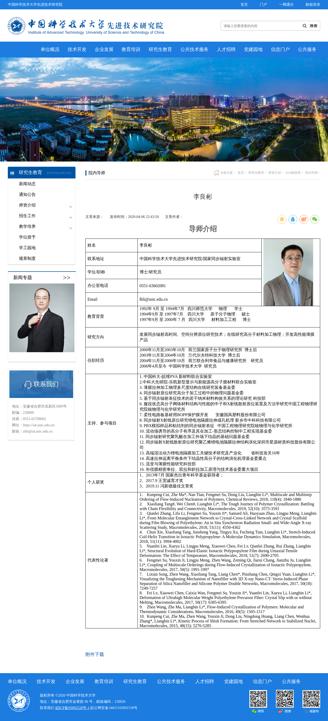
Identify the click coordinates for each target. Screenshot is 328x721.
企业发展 (104, 49)
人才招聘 (226, 49)
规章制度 (27, 258)
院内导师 (311, 173)
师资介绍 (274, 173)
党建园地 (253, 49)
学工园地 (27, 248)
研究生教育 (160, 49)
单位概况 (50, 49)
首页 (244, 5)
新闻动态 (27, 184)
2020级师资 (293, 173)
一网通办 (286, 5)
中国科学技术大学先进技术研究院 (35, 5)
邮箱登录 (313, 5)
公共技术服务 (194, 49)
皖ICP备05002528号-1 (72, 708)
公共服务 (307, 49)
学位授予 (27, 237)
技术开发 (77, 49)
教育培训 (131, 49)
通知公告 (27, 194)
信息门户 (280, 49)
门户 (263, 5)
